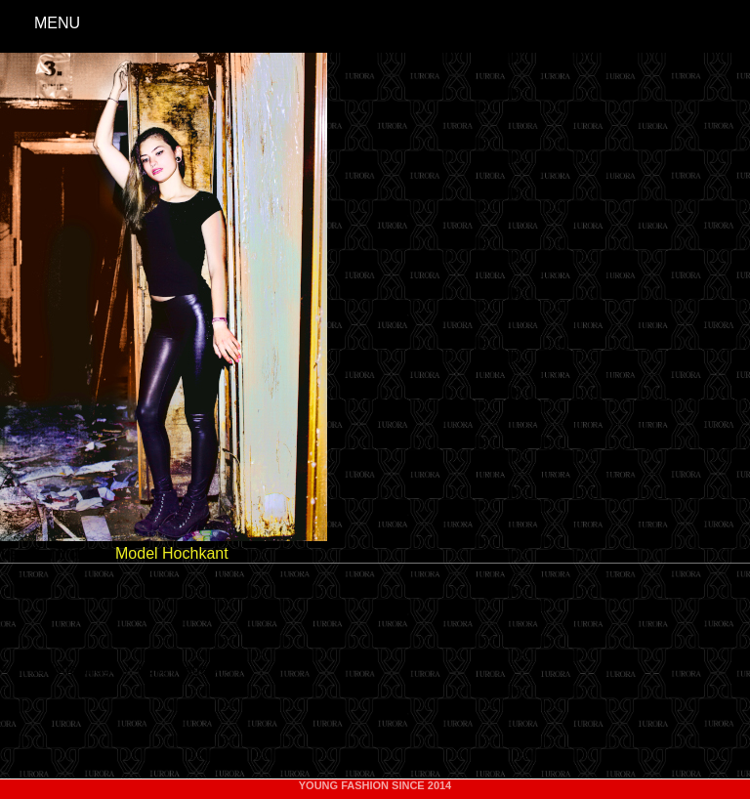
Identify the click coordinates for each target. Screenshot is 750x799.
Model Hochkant (172, 553)
